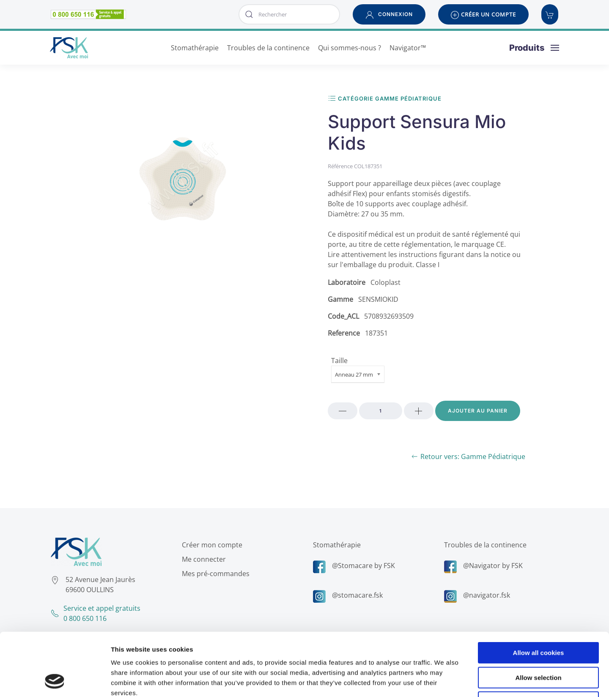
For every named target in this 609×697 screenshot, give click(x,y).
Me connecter (202, 559)
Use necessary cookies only (538, 643)
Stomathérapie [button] (195, 47)
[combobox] (289, 14)
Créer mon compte (210, 544)
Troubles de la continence (483, 544)
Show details (444, 680)
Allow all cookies (538, 593)
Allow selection (538, 618)
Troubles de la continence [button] (268, 47)
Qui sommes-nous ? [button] (349, 47)
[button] (389, 14)
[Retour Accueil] (69, 48)
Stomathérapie (335, 544)
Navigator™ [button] (408, 47)
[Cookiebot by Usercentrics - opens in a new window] (55, 680)
